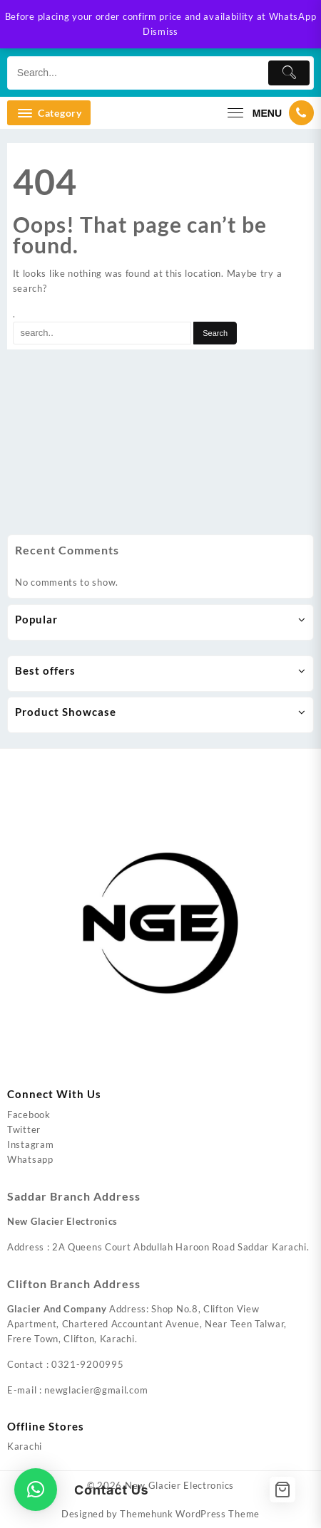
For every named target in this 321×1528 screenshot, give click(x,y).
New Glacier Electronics (179, 1485)
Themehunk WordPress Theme (190, 1513)
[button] (35, 1489)
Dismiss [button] (160, 31)
